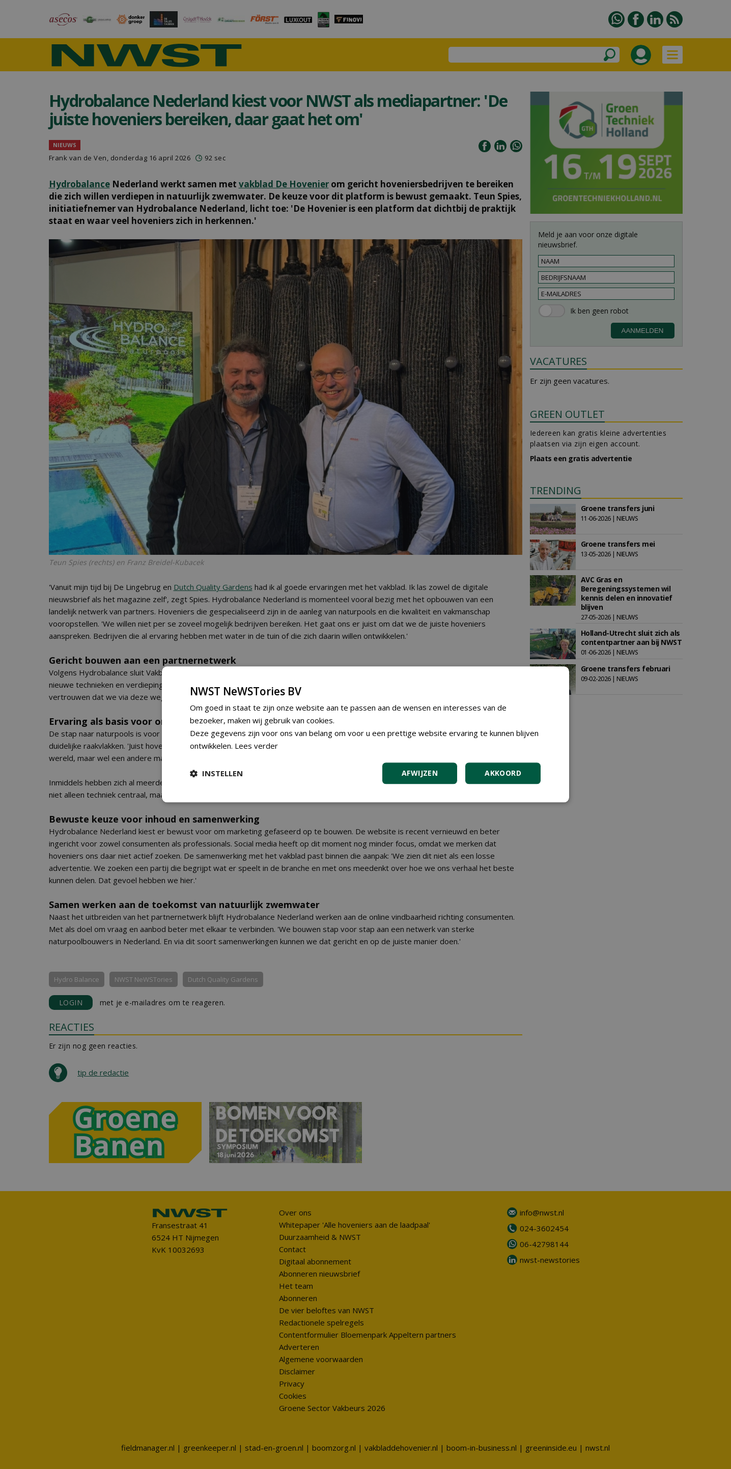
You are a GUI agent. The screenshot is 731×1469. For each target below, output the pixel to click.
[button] (216, 773)
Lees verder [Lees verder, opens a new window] (256, 746)
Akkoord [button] (503, 773)
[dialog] (365, 734)
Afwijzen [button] (420, 773)
